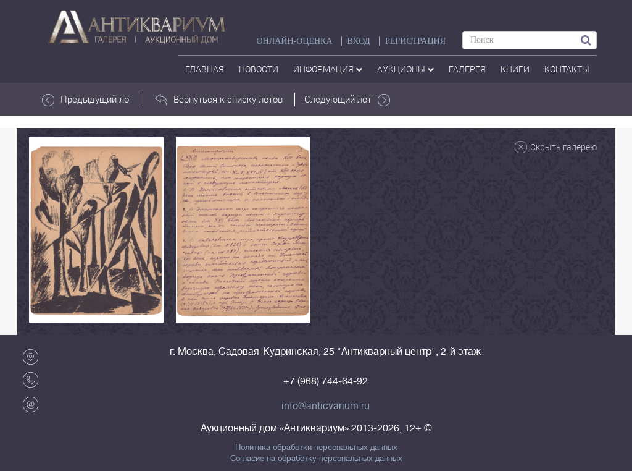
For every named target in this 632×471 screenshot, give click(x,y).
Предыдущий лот (87, 99)
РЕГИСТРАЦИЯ (415, 41)
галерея (467, 69)
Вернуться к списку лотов (219, 99)
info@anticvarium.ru (325, 406)
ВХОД (358, 41)
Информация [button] (327, 69)
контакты (566, 69)
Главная (204, 69)
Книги (515, 69)
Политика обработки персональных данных (316, 447)
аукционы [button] (405, 69)
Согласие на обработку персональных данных (316, 459)
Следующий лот (347, 99)
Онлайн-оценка (294, 41)
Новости (258, 69)
